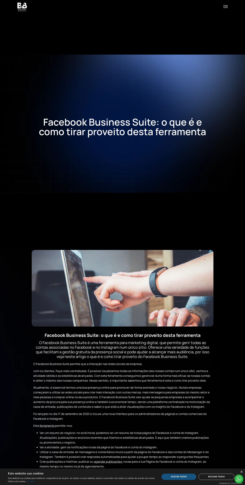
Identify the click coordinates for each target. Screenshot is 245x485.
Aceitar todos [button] (179, 476)
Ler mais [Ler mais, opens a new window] (31, 481)
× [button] (241, 472)
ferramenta (47, 426)
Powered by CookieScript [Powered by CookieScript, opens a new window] (231, 483)
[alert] (122, 477)
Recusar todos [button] (216, 476)
